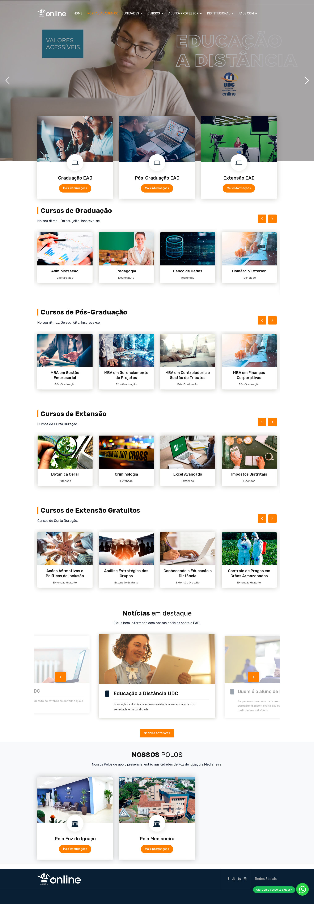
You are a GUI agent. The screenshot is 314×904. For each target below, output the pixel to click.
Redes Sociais (266, 879)
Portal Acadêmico (102, 13)
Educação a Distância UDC (146, 693)
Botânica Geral (65, 474)
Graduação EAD (75, 178)
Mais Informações (75, 188)
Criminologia (126, 474)
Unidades (133, 13)
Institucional (220, 13)
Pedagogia (126, 271)
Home (77, 13)
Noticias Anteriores (157, 733)
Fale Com (248, 13)
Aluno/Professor (185, 13)
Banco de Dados (187, 271)
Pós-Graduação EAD (157, 178)
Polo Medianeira (157, 839)
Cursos (155, 13)
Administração (64, 271)
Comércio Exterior (249, 271)
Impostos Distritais (249, 474)
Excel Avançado (187, 474)
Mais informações (75, 849)
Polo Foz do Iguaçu (75, 839)
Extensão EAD (239, 178)
